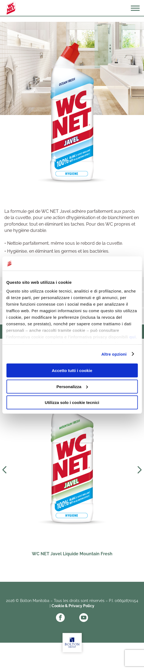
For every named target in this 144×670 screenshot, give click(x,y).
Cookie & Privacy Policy (73, 606)
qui (132, 336)
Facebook (60, 617)
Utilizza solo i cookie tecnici (72, 402)
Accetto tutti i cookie (72, 370)
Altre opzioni (113, 354)
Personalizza (72, 386)
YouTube (83, 617)
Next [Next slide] (139, 470)
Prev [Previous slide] (4, 470)
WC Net (11, 8)
